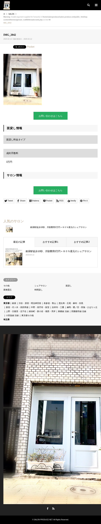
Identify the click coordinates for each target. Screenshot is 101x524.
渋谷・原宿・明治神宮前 (30, 303)
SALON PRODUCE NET (43, 520)
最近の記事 (19, 241)
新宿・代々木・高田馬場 (17, 307)
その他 (6, 286)
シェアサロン (41, 286)
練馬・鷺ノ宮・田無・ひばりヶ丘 (82, 307)
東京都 (6, 303)
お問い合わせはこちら (50, 116)
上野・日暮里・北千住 (16, 311)
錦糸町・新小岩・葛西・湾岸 (42, 311)
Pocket (30, 46)
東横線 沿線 (63, 311)
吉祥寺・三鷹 (58, 307)
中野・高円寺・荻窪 (40, 307)
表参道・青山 (50, 303)
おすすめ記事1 (50, 241)
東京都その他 (27, 315)
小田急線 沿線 (12, 315)
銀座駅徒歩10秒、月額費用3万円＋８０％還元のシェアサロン (58, 227)
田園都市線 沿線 (78, 311)
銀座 (14, 303)
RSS (53, 508)
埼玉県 (6, 319)
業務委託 (7, 290)
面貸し (69, 286)
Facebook (47, 508)
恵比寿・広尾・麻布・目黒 (71, 303)
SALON (11, 14)
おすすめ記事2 (82, 241)
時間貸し (39, 290)
